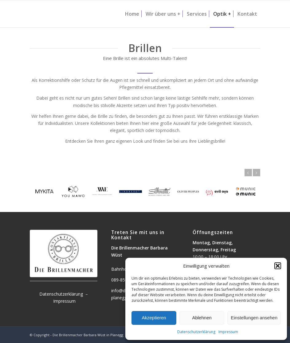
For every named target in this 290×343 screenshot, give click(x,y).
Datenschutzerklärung (196, 331)
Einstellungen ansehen (254, 317)
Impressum (228, 331)
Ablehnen (201, 317)
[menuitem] (132, 13)
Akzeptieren (154, 317)
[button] (278, 266)
